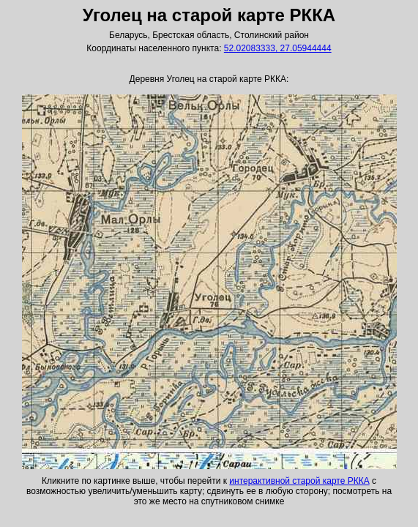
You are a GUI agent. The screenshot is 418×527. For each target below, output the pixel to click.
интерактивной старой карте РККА (299, 481)
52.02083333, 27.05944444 (278, 48)
